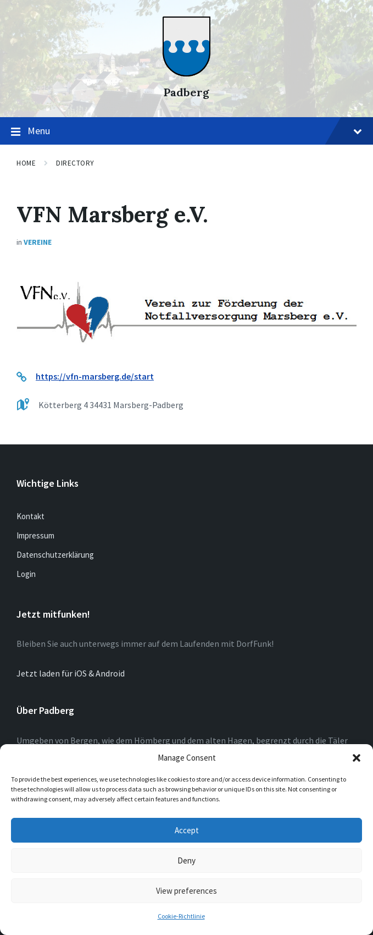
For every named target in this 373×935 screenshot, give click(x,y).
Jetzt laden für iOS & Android (70, 673)
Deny (186, 860)
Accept (187, 830)
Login (26, 574)
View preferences (186, 891)
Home (26, 163)
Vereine (38, 242)
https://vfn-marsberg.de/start (95, 376)
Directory (75, 163)
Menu (186, 131)
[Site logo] (186, 73)
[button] (356, 757)
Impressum (35, 535)
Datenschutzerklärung (55, 554)
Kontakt (30, 516)
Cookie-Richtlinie (181, 916)
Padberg (186, 92)
